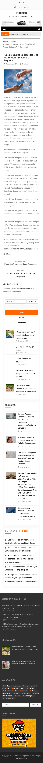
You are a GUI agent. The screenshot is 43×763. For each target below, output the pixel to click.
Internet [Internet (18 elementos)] (24, 691)
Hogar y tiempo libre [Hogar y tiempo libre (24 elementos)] (11, 691)
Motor (8, 254)
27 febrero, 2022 (25, 519)
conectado (25, 288)
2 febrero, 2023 (25, 502)
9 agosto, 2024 (25, 446)
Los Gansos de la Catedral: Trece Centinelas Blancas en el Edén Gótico (26, 388)
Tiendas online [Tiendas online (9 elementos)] (9, 698)
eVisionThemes (21, 759)
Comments (21, 323)
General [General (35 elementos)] (31, 688)
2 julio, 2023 (24, 467)
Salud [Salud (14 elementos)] (18, 696)
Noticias (21, 13)
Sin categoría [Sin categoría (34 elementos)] (29, 696)
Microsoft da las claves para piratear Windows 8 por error (25, 373)
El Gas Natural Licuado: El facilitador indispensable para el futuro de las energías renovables (21, 559)
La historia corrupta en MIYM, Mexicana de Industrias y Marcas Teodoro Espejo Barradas (27, 458)
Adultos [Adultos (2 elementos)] (7, 686)
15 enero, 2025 (25, 431)
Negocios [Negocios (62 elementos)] (27, 693)
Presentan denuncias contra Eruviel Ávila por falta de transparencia (27, 440)
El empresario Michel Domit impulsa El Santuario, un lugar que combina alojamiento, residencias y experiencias (21, 577)
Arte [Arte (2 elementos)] (26, 686)
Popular (21, 312)
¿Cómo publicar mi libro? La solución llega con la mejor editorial (25, 335)
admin (26, 64)
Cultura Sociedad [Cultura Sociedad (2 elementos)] (18, 688)
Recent (21, 317)
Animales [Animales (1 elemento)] (17, 686)
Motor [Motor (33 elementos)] (17, 693)
